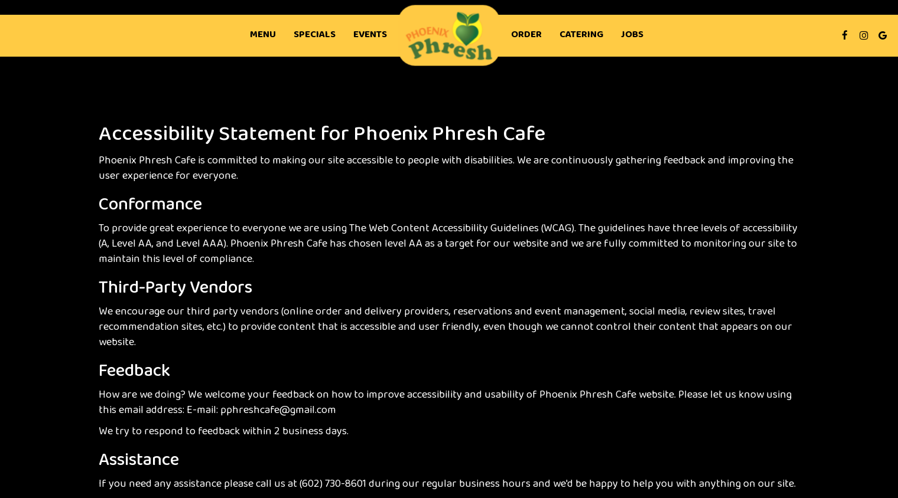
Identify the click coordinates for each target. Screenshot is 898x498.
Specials (315, 35)
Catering (581, 35)
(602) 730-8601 (333, 484)
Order (526, 35)
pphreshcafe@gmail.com (278, 410)
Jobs (632, 35)
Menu (263, 35)
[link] (449, 35)
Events (370, 35)
